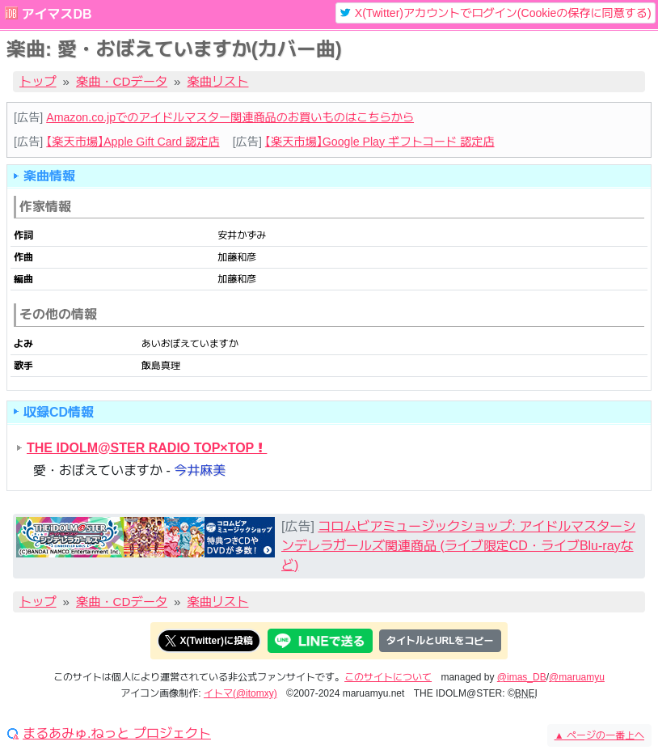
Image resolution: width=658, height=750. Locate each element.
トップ (38, 81)
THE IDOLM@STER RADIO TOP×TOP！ (147, 448)
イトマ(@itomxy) (240, 693)
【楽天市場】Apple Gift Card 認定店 (132, 141)
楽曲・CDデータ (121, 81)
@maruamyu (577, 677)
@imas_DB (521, 677)
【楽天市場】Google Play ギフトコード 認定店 (380, 141)
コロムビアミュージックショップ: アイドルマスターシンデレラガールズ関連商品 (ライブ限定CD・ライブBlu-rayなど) (458, 545)
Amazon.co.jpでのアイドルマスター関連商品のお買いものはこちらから (230, 117)
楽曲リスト (218, 81)
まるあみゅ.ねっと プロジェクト (117, 733)
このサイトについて (388, 677)
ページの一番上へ (599, 735)
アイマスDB (56, 14)
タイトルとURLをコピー (440, 640)
